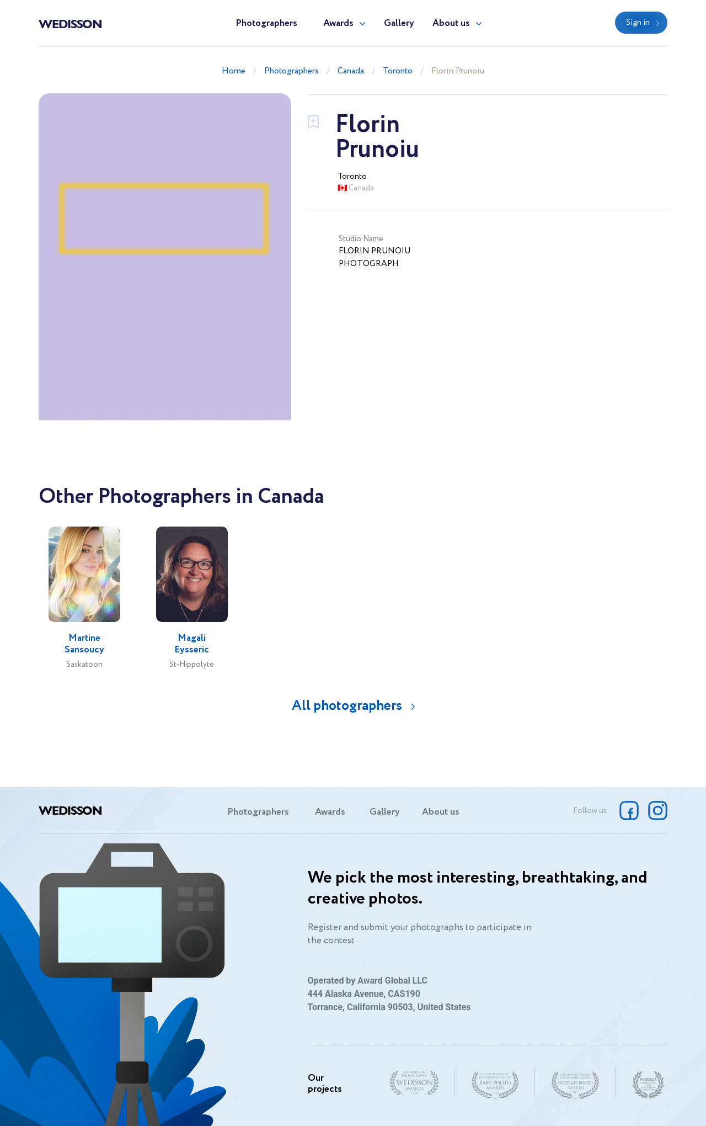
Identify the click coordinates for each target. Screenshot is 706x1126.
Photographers (266, 23)
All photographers (347, 705)
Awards (338, 23)
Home (233, 71)
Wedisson (70, 23)
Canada (351, 71)
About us (451, 23)
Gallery (399, 23)
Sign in (638, 23)
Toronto (398, 71)
